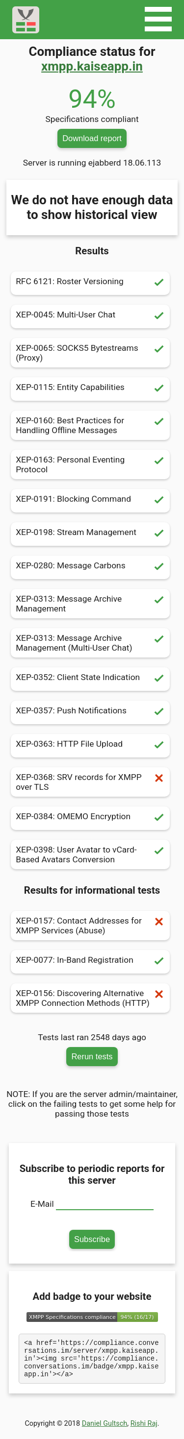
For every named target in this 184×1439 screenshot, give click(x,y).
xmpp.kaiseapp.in (92, 66)
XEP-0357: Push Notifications (90, 712)
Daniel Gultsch (105, 1431)
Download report (92, 138)
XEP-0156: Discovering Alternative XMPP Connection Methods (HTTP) (90, 998)
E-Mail (42, 1204)
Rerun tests (91, 1056)
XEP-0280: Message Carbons (90, 567)
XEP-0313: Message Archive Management (90, 603)
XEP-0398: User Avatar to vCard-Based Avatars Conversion (90, 854)
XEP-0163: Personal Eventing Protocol (90, 464)
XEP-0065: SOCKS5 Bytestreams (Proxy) (90, 353)
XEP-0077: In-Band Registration (90, 962)
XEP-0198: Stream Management (90, 534)
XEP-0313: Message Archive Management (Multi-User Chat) (90, 643)
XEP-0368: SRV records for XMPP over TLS (90, 782)
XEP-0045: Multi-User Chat (90, 316)
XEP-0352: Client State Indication (90, 679)
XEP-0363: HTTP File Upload (90, 746)
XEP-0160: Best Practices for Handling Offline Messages (90, 425)
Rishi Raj (144, 1431)
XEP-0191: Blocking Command (90, 501)
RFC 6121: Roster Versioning (90, 283)
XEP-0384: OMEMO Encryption (90, 818)
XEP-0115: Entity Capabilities (90, 389)
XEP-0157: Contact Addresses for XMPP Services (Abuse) (90, 925)
